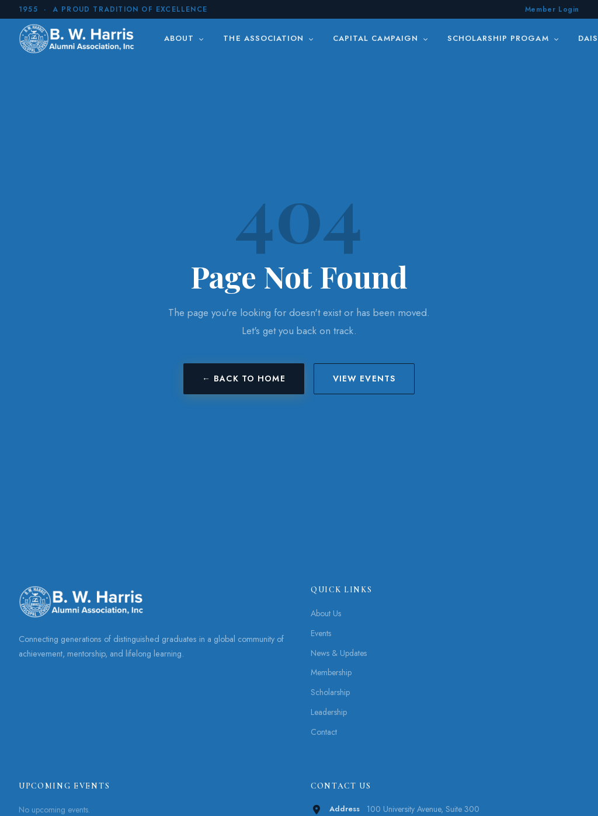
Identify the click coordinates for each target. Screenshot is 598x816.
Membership (331, 672)
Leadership (329, 712)
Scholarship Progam (503, 38)
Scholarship (330, 692)
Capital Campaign (381, 38)
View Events (364, 378)
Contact (324, 732)
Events (321, 633)
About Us (326, 613)
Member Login (552, 9)
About (184, 38)
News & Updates (339, 653)
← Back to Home (244, 378)
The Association (268, 38)
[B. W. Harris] (78, 38)
